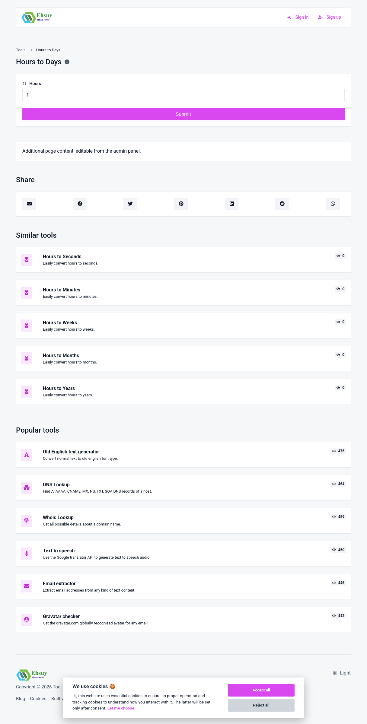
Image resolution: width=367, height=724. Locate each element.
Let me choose (120, 708)
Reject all (261, 705)
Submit (183, 114)
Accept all (261, 690)
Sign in (297, 17)
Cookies (38, 698)
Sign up (329, 17)
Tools (20, 50)
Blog (20, 698)
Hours (31, 83)
